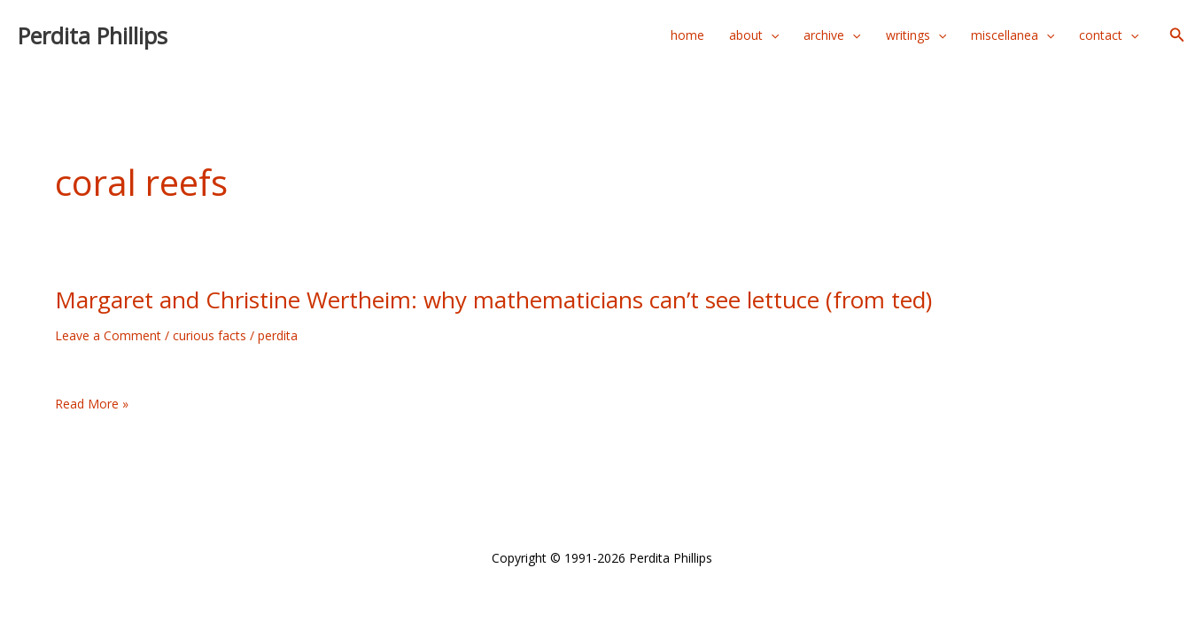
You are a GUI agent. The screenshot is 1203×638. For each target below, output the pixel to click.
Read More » (91, 404)
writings (916, 35)
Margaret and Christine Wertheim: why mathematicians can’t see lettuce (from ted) (493, 299)
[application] (771, 35)
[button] (1177, 35)
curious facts (209, 335)
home (687, 35)
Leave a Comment (108, 335)
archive (831, 35)
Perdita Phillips (92, 35)
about (754, 35)
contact (1108, 35)
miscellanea (1012, 35)
